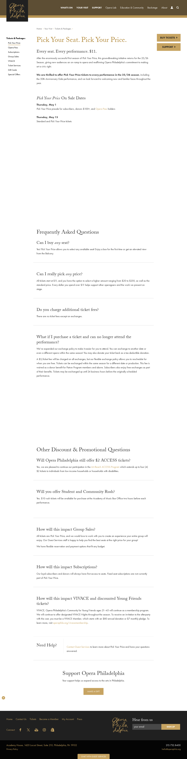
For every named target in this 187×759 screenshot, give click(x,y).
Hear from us (142, 720)
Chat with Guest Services (93, 756)
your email (139, 726)
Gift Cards (12, 69)
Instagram (44, 729)
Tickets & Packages (63, 28)
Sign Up (171, 726)
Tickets (33, 719)
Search (177, 10)
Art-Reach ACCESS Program (105, 467)
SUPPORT (168, 47)
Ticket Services (14, 65)
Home (39, 28)
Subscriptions (13, 52)
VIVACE (11, 60)
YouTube (36, 729)
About (164, 7)
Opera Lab (110, 7)
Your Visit (82, 7)
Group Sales (13, 56)
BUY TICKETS (168, 37)
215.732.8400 (173, 745)
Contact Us (21, 719)
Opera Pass (13, 47)
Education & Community (132, 7)
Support (97, 7)
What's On (67, 7)
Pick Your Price (14, 42)
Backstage (152, 7)
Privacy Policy (12, 749)
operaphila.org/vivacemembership (70, 623)
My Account (68, 719)
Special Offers (14, 74)
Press (79, 719)
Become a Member (49, 719)
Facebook (20, 729)
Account (171, 10)
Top (3, 698)
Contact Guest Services (78, 646)
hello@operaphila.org (171, 749)
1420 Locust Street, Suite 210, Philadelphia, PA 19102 (41, 745)
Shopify (52, 729)
